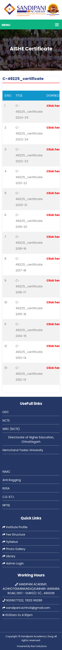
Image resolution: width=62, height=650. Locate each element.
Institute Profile (14, 527)
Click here (54, 106)
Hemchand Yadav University (22, 450)
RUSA (5, 488)
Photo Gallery (13, 549)
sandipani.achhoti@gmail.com (26, 608)
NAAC (6, 472)
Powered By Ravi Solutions (32, 646)
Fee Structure (13, 535)
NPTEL (6, 505)
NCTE (6, 421)
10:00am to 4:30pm (17, 615)
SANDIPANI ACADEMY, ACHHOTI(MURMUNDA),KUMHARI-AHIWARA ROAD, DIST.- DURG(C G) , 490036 (31, 588)
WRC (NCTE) (11, 429)
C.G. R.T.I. (8, 497)
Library (8, 556)
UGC (5, 412)
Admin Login (13, 563)
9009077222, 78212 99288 (22, 600)
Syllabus (10, 542)
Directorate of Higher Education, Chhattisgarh (31, 439)
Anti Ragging (11, 480)
